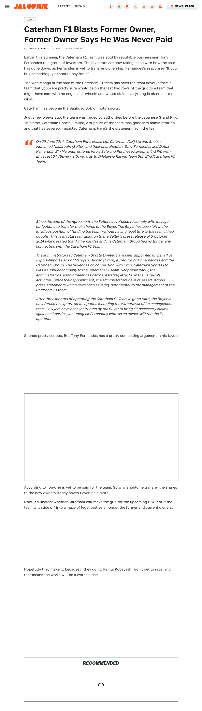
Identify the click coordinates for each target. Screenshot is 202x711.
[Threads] (144, 6)
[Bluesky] (119, 6)
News (80, 6)
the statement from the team (133, 128)
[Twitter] (135, 6)
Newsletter (182, 6)
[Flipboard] (127, 6)
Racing (30, 20)
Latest (64, 6)
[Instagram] (152, 6)
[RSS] (160, 6)
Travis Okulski (37, 48)
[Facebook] (111, 6)
